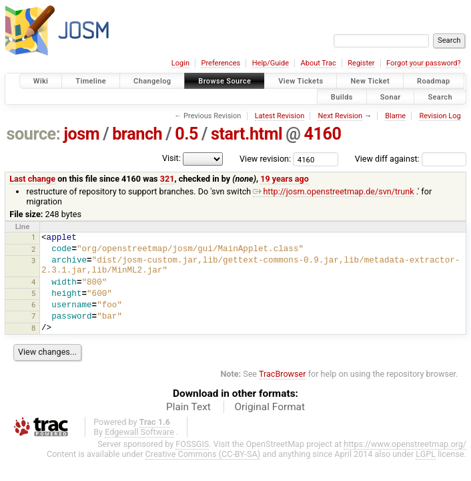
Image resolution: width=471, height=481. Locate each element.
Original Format (269, 407)
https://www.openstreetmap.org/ (405, 444)
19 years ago (284, 179)
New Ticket (370, 81)
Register (361, 63)
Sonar (390, 96)
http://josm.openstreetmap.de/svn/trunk (333, 191)
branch (137, 134)
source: (34, 134)
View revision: (265, 159)
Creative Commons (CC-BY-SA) (203, 454)
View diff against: (410, 159)
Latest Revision (280, 116)
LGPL (426, 454)
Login (180, 63)
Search (440, 96)
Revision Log (439, 116)
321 (167, 179)
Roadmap (433, 81)
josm (81, 134)
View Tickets (300, 81)
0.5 (186, 134)
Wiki (41, 81)
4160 (322, 134)
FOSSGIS (192, 444)
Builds (342, 96)
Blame (395, 116)
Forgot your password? (423, 63)
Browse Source (224, 81)
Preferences (220, 63)
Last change (32, 179)
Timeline (90, 81)
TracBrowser (282, 374)
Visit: (171, 158)
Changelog (152, 81)
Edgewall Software (139, 432)
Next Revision (340, 116)
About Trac (318, 63)
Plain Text (188, 407)
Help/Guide (270, 63)
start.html (246, 134)
